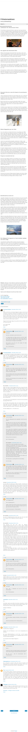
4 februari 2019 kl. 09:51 (12, 684)
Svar (5, 329)
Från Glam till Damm (7, 309)
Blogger (15, 730)
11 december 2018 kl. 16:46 (19, 613)
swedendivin (5, 599)
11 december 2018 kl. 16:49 (19, 644)
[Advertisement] (14, 9)
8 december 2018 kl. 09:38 (11, 482)
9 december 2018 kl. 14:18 (13, 627)
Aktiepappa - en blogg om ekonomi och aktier (11, 690)
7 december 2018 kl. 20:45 (16, 309)
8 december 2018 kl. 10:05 (13, 515)
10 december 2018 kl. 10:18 (15, 661)
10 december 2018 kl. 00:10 (19, 364)
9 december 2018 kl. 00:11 (13, 599)
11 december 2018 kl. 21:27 (19, 559)
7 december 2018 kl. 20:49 (16, 352)
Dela (2, 303)
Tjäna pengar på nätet (5, 297)
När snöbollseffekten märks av (6, 298)
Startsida (14, 710)
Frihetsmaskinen (8, 19)
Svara (4, 327)
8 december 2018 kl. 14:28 (11, 575)
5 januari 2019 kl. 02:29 (10, 670)
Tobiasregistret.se (6, 661)
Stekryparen (5, 627)
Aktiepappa (5, 684)
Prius (4, 670)
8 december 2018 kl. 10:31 (13, 523)
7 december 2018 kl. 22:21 (13, 385)
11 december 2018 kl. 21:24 (19, 464)
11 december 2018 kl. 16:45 (19, 584)
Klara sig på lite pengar (5, 296)
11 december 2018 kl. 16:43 (19, 498)
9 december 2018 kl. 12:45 (18, 331)
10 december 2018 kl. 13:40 (16, 442)
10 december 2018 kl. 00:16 (19, 415)
